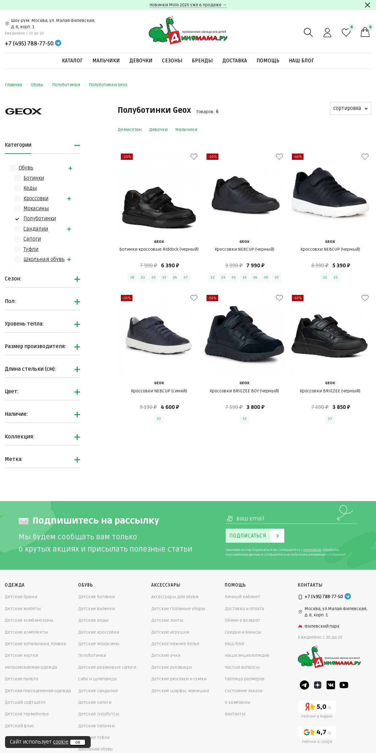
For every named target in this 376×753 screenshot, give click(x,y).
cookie (60, 742)
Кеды (30, 188)
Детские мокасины (98, 643)
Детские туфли (94, 737)
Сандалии (36, 229)
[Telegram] (58, 43)
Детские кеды (93, 620)
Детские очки (165, 655)
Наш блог (301, 61)
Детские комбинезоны (29, 620)
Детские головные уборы (178, 608)
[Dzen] (318, 685)
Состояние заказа (243, 690)
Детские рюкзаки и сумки (179, 679)
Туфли (31, 249)
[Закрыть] (367, 5)
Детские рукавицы (171, 667)
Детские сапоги (94, 702)
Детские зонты (167, 620)
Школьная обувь (44, 259)
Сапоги (32, 239)
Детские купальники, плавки (35, 643)
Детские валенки (96, 608)
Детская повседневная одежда (38, 690)
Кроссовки (36, 199)
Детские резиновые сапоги (107, 667)
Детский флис (19, 726)
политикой (312, 550)
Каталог (72, 61)
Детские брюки (21, 596)
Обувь (40, 84)
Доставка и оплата (244, 608)
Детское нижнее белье (175, 643)
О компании (237, 702)
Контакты (235, 714)
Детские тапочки (96, 726)
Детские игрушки (170, 632)
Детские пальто (21, 679)
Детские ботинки (96, 596)
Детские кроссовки (98, 632)
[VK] (331, 685)
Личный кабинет (242, 596)
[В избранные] (194, 156)
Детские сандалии (98, 690)
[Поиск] (308, 32)
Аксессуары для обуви (174, 596)
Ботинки (34, 178)
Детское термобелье (27, 714)
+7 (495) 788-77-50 (29, 43)
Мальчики (106, 61)
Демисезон (130, 129)
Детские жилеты (23, 608)
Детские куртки (21, 655)
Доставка (234, 61)
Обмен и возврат (242, 620)
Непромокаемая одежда (31, 667)
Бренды (202, 61)
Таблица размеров (245, 679)
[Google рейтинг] (317, 735)
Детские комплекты (26, 632)
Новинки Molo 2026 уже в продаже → (188, 5)
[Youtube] (344, 685)
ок (77, 742)
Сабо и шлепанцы (97, 679)
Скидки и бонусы (243, 632)
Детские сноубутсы (98, 714)
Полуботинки (69, 84)
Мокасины (36, 209)
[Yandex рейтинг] (317, 710)
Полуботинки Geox (108, 84)
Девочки (141, 61)
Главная (16, 84)
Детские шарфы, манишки (180, 690)
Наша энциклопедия (247, 655)
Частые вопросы (242, 667)
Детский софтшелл (25, 702)
